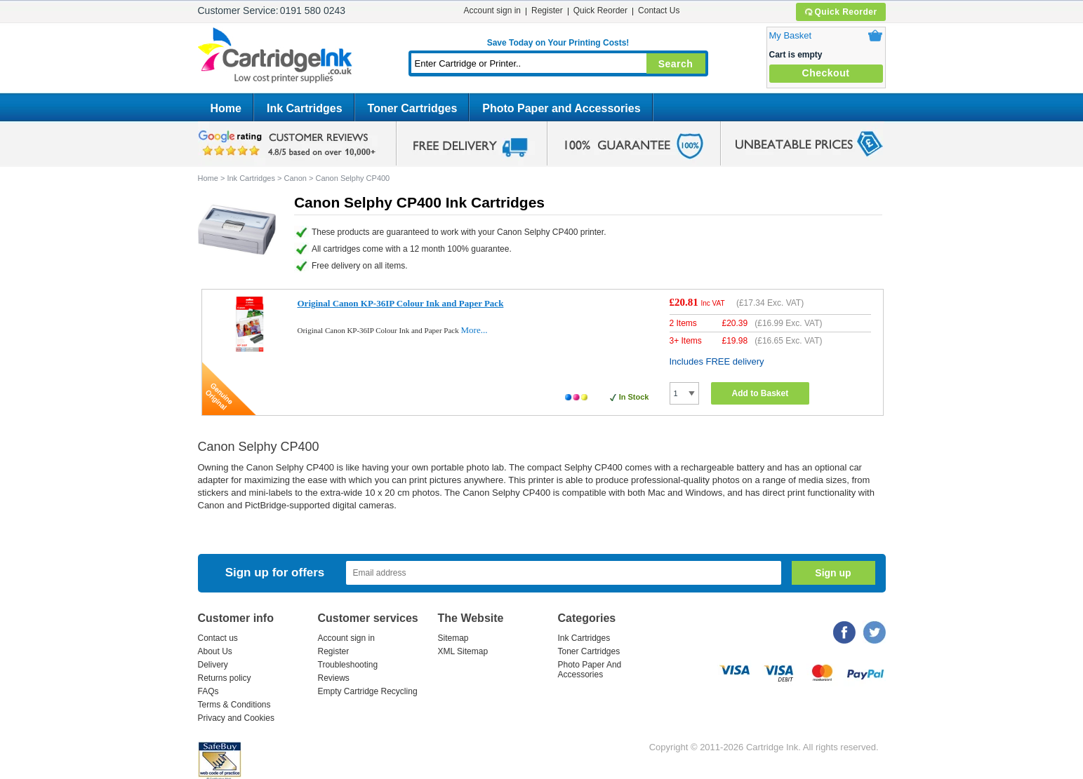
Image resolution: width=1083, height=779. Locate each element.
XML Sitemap (463, 651)
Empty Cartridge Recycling (368, 691)
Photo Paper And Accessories (590, 669)
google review (289, 143)
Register (547, 10)
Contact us (218, 638)
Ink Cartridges (305, 108)
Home (226, 108)
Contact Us (658, 10)
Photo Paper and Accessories (561, 108)
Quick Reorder (840, 12)
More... (474, 330)
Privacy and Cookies (236, 718)
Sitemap (453, 638)
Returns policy (224, 678)
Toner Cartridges (413, 108)
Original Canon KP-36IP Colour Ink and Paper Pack (401, 303)
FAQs (208, 691)
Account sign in (492, 10)
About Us (215, 651)
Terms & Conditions (234, 705)
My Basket (790, 35)
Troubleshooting (348, 665)
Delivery (213, 665)
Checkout (826, 73)
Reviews (334, 678)
